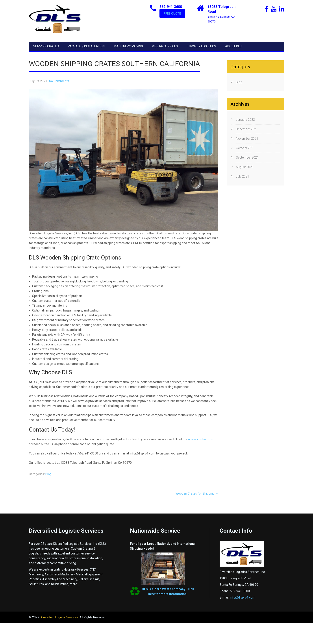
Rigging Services (165, 46)
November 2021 (247, 138)
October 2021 (245, 148)
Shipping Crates (46, 46)
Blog (48, 474)
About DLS (233, 46)
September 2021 (247, 157)
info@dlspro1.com (242, 597)
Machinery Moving (128, 46)
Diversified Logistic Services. (60, 617)
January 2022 (245, 119)
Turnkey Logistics (201, 46)
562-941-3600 (170, 7)
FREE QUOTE (172, 13)
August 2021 (245, 167)
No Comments (59, 81)
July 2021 (242, 176)
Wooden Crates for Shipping (197, 493)
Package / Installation (86, 46)
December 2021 (247, 129)
